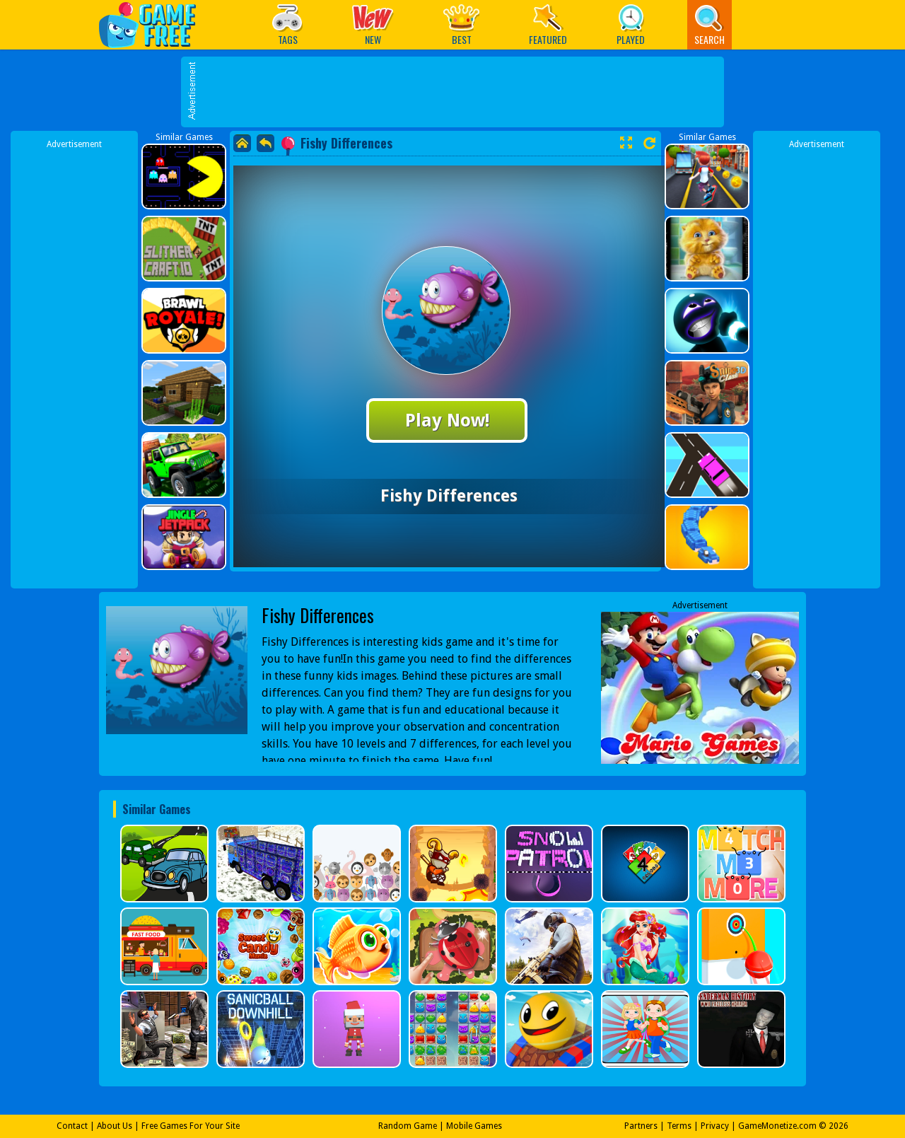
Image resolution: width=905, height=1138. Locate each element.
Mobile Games (474, 1126)
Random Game (407, 1126)
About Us (114, 1126)
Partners (641, 1126)
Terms (679, 1126)
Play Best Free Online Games (154, 24)
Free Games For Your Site (190, 1126)
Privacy (715, 1126)
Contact (72, 1126)
